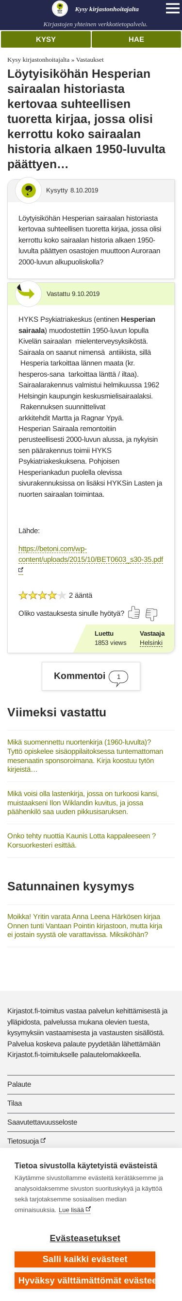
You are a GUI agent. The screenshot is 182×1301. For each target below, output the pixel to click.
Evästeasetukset (85, 1238)
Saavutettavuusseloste (42, 1122)
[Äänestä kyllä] (134, 612)
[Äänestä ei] (151, 614)
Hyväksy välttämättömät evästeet (87, 1280)
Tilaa (14, 1103)
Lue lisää (71, 1210)
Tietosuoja (23, 1141)
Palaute (19, 1084)
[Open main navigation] (173, 8)
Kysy (46, 39)
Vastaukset (89, 59)
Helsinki (151, 642)
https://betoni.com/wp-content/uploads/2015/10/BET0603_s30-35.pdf (90, 553)
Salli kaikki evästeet (85, 1259)
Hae (136, 39)
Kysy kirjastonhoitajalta (38, 59)
